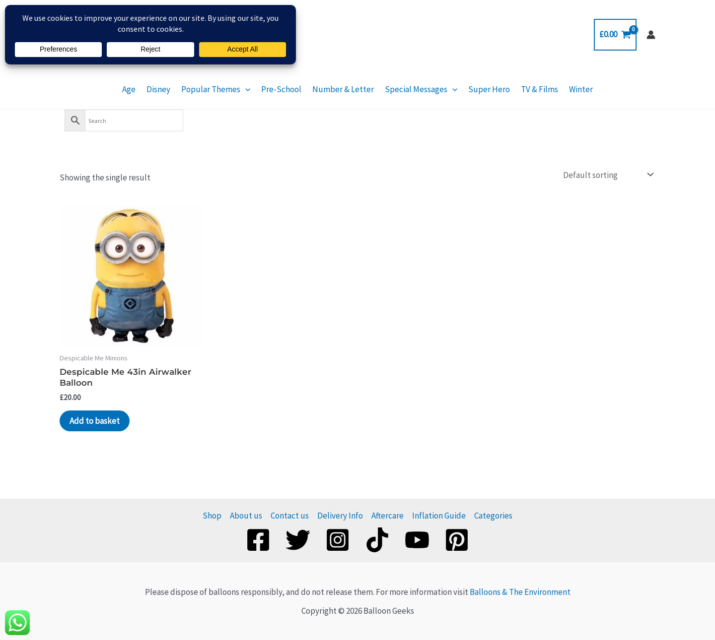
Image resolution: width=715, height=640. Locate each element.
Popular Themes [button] (215, 89)
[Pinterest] (456, 539)
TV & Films (539, 89)
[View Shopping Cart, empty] (615, 34)
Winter (581, 89)
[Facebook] (258, 539)
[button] (245, 89)
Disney (158, 89)
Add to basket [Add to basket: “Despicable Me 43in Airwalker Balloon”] (95, 420)
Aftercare (387, 515)
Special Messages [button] (421, 89)
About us (246, 515)
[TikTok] (377, 539)
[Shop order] (607, 174)
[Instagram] (337, 539)
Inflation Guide (439, 515)
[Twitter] (298, 539)
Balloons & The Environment (520, 591)
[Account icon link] (650, 34)
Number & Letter (343, 89)
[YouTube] (417, 539)
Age (129, 89)
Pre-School (281, 89)
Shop (212, 515)
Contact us (290, 515)
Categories (493, 515)
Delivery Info (340, 515)
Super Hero (489, 89)
